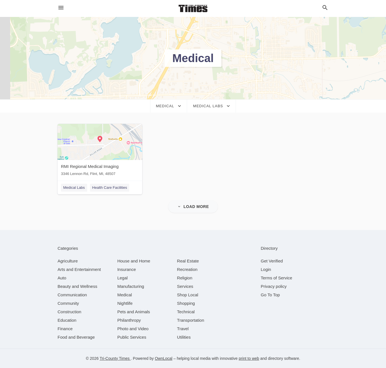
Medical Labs (74, 187)
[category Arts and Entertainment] (79, 269)
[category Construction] (69, 311)
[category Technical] (186, 311)
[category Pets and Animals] (133, 311)
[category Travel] (182, 328)
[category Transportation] (190, 320)
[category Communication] (72, 294)
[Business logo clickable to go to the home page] (193, 8)
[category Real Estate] (188, 261)
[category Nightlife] (125, 303)
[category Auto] (62, 277)
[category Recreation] (187, 269)
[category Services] (185, 286)
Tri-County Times (115, 358)
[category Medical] (124, 294)
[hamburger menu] (61, 7)
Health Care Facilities (109, 187)
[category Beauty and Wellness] (77, 286)
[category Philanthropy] (129, 320)
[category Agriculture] (68, 261)
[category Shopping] (186, 303)
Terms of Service (276, 277)
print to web (249, 358)
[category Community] (68, 303)
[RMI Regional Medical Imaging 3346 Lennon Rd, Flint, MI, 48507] (100, 151)
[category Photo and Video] (133, 328)
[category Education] (67, 320)
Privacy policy (274, 286)
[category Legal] (122, 277)
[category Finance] (65, 328)
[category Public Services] (131, 337)
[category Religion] (184, 277)
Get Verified (272, 261)
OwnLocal (163, 358)
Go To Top (270, 294)
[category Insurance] (126, 269)
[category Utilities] (183, 337)
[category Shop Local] (187, 294)
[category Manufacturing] (130, 286)
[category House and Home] (133, 261)
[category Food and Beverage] (76, 337)
